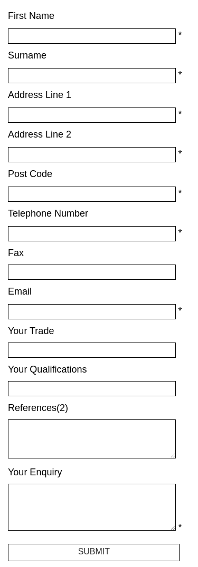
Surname (27, 55)
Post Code (30, 174)
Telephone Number (48, 213)
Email (20, 291)
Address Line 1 (39, 95)
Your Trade (31, 331)
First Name (31, 16)
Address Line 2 (39, 134)
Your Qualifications (47, 369)
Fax (16, 253)
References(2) (38, 408)
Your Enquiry (35, 472)
